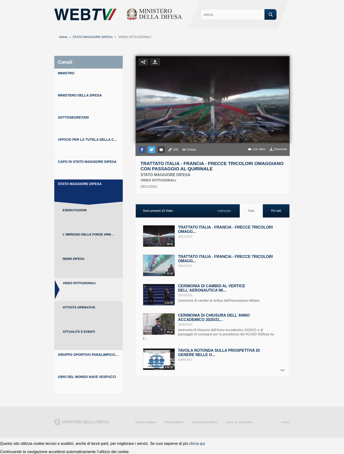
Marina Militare (174, 422)
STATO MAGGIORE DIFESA (93, 37)
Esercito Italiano (145, 422)
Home (63, 37)
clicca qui (197, 443)
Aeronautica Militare (205, 422)
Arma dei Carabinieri (239, 422)
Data (251, 210)
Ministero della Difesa (82, 422)
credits (285, 422)
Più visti (276, 210)
